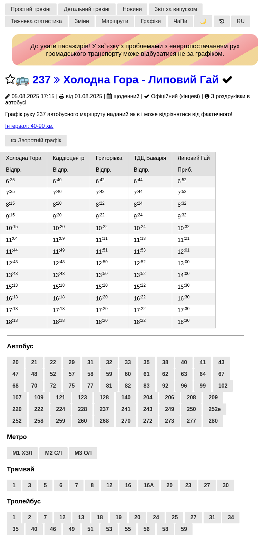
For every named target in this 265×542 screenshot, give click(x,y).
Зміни (82, 21)
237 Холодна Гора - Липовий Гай (125, 79)
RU (241, 21)
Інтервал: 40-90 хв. (29, 126)
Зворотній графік (36, 140)
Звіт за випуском (176, 9)
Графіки (151, 21)
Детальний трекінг (87, 9)
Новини (132, 9)
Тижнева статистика (36, 21)
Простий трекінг (31, 9)
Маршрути (115, 21)
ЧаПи (180, 21)
